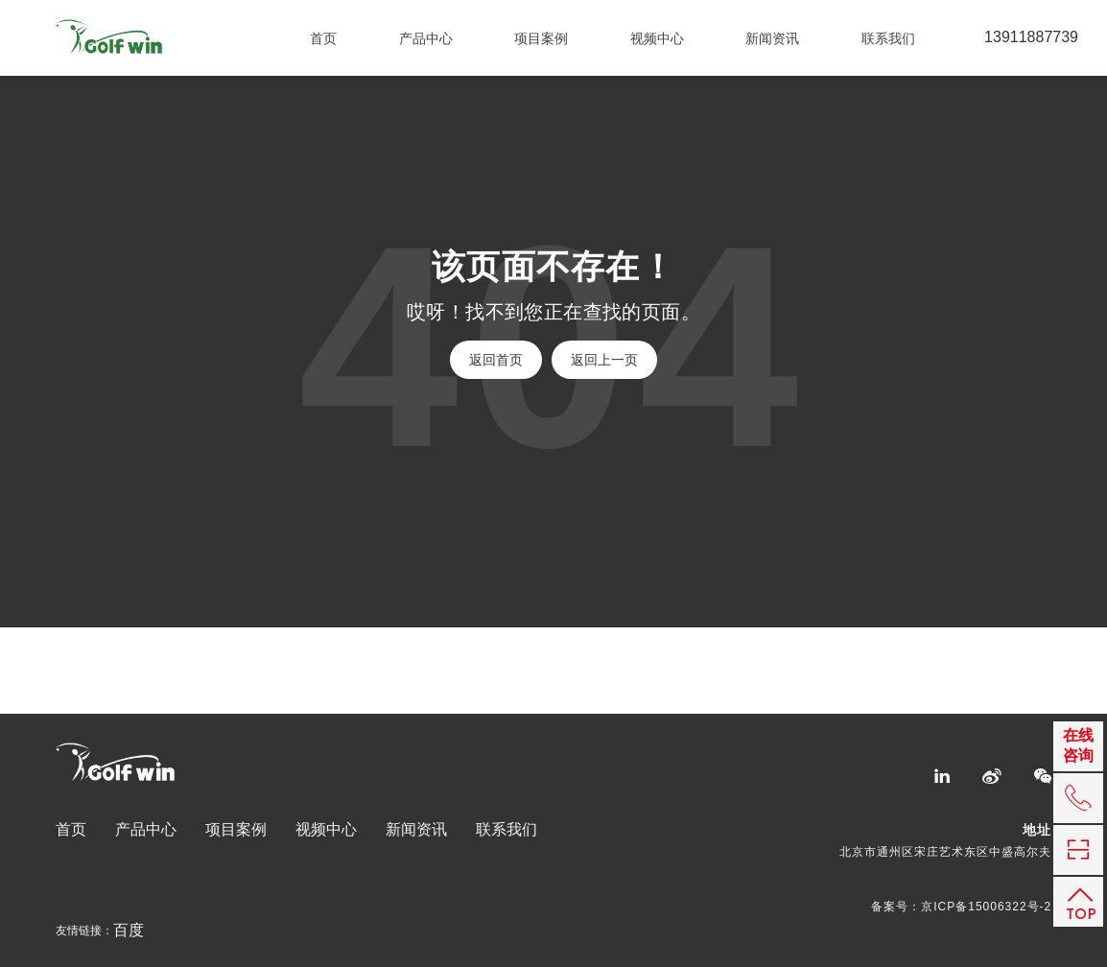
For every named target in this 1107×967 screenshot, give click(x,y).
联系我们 (888, 38)
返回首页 (496, 359)
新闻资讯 (772, 38)
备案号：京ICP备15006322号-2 (961, 906)
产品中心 (426, 38)
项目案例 (541, 38)
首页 (323, 38)
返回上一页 (604, 359)
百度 (128, 930)
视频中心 (657, 38)
